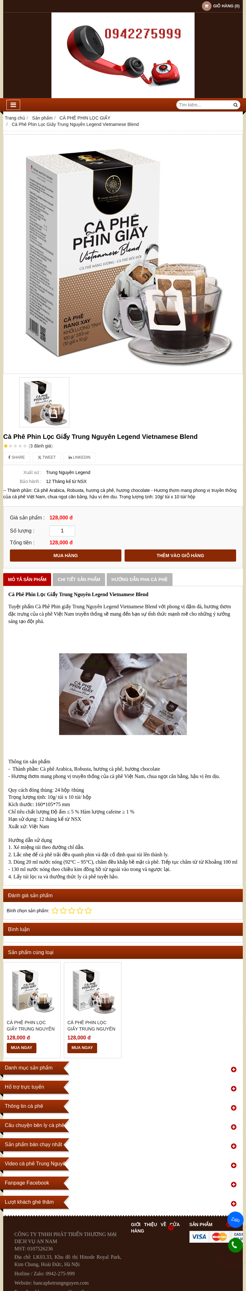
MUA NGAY (21, 1048)
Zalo (235, 1219)
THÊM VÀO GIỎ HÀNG (180, 555)
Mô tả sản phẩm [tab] (27, 579)
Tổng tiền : (22, 542)
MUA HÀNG (65, 555)
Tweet (47, 457)
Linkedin (80, 457)
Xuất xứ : (32, 472)
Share (16, 457)
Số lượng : (22, 530)
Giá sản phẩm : (27, 517)
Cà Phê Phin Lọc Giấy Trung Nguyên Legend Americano (31, 1029)
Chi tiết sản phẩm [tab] (79, 579)
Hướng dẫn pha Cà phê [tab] (139, 579)
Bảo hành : (31, 481)
